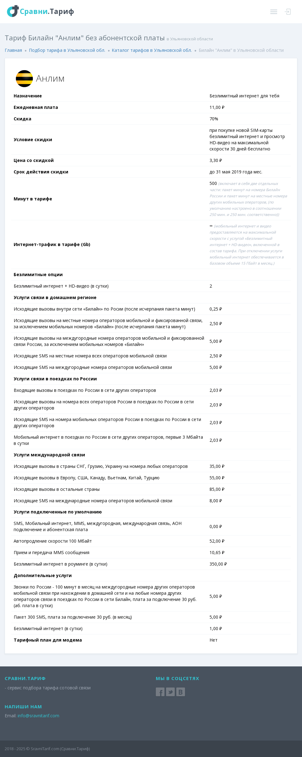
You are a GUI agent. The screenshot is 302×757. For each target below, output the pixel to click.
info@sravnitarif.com (38, 716)
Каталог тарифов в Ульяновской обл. (152, 50)
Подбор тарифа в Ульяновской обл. (67, 50)
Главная (13, 50)
